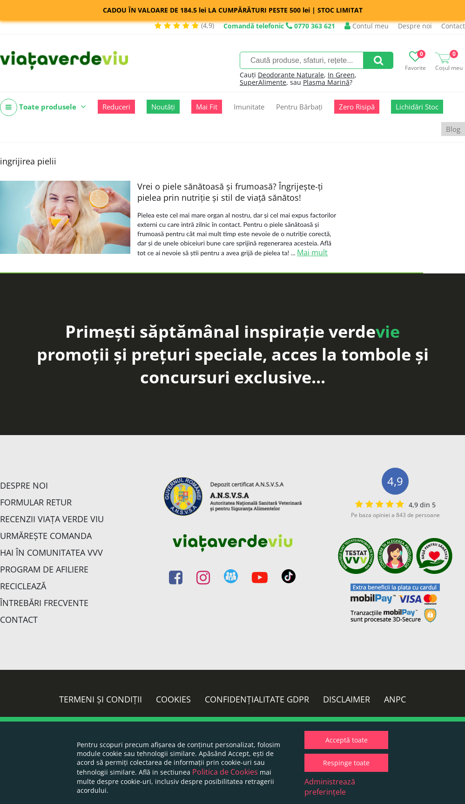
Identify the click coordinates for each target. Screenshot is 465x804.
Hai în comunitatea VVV (51, 552)
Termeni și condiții (100, 699)
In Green (341, 74)
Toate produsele (43, 107)
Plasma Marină (326, 82)
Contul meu (366, 25)
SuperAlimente (263, 82)
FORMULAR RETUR (36, 502)
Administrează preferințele (329, 787)
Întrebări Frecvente (44, 602)
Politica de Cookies (225, 772)
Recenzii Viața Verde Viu (52, 519)
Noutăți (163, 106)
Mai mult (312, 252)
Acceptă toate (346, 740)
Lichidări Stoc (417, 106)
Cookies (173, 699)
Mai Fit (206, 106)
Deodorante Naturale (291, 74)
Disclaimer (346, 699)
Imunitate (249, 106)
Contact (453, 25)
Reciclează (23, 586)
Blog (453, 129)
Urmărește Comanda (46, 535)
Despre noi (415, 25)
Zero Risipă (357, 106)
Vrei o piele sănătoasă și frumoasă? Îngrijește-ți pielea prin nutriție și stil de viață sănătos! (230, 192)
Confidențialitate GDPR (257, 699)
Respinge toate (346, 762)
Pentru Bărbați (299, 106)
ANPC (395, 699)
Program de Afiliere (44, 569)
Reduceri (116, 106)
